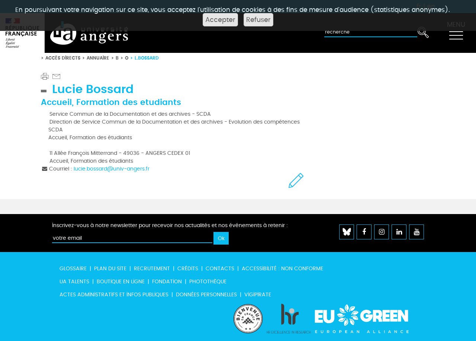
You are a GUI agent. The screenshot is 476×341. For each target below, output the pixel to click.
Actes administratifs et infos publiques (114, 295)
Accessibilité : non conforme (282, 269)
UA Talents (74, 282)
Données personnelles (206, 295)
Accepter (220, 20)
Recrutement (152, 269)
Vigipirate (257, 295)
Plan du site (110, 269)
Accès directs (62, 58)
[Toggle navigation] (455, 33)
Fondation (167, 282)
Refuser (258, 20)
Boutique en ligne (121, 282)
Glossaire (73, 269)
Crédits (187, 269)
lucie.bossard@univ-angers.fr (111, 169)
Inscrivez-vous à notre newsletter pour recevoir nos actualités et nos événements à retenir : (170, 225)
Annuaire (98, 58)
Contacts (220, 269)
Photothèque (207, 282)
